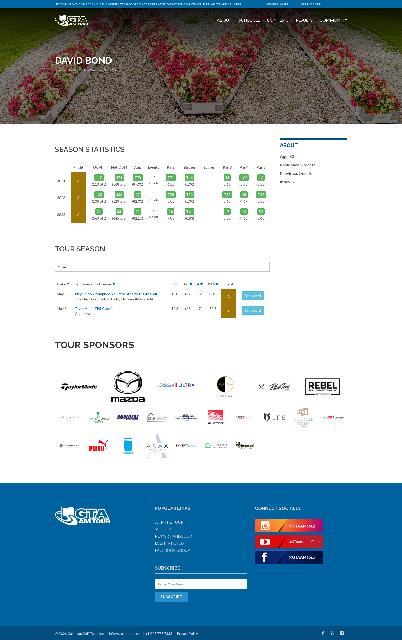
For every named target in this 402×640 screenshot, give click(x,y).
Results (304, 19)
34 (99, 211)
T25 (170, 194)
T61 (189, 211)
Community (333, 19)
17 (138, 194)
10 (244, 211)
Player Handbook (173, 536)
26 (171, 211)
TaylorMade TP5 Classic (94, 308)
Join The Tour (310, 4)
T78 (137, 177)
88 (119, 211)
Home (58, 70)
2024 (162, 267)
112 (99, 177)
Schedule (249, 19)
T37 (227, 194)
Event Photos (169, 543)
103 (99, 194)
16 (261, 177)
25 (244, 194)
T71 (170, 177)
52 (261, 211)
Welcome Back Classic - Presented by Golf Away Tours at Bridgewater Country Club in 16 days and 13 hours (157, 4)
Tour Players (91, 70)
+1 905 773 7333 (159, 634)
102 (244, 177)
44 (227, 177)
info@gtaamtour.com (125, 634)
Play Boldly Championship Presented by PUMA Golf (116, 294)
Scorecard (253, 295)
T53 (189, 194)
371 (119, 177)
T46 (189, 177)
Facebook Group (172, 550)
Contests (278, 19)
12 (138, 211)
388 (119, 194)
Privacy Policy (187, 634)
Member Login (277, 4)
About (224, 19)
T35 (261, 194)
